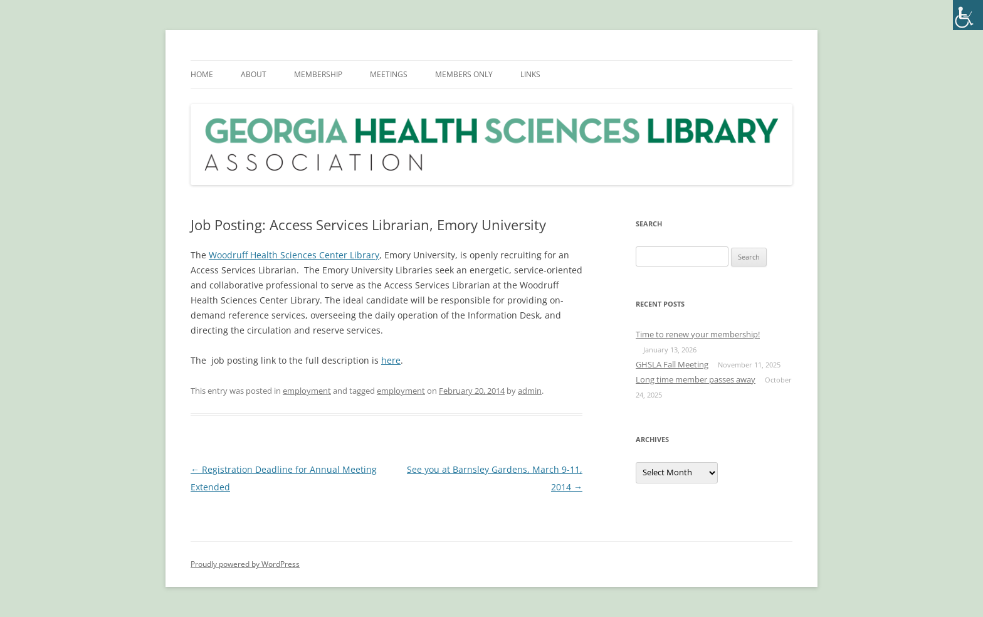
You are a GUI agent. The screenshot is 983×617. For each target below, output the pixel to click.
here (391, 360)
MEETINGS (388, 74)
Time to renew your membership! (698, 334)
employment (307, 390)
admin (530, 390)
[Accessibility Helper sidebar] (968, 15)
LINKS (530, 74)
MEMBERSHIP (318, 74)
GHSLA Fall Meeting (672, 364)
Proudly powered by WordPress (245, 564)
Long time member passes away (695, 379)
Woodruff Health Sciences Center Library (294, 255)
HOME (202, 74)
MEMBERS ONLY (464, 74)
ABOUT (253, 74)
